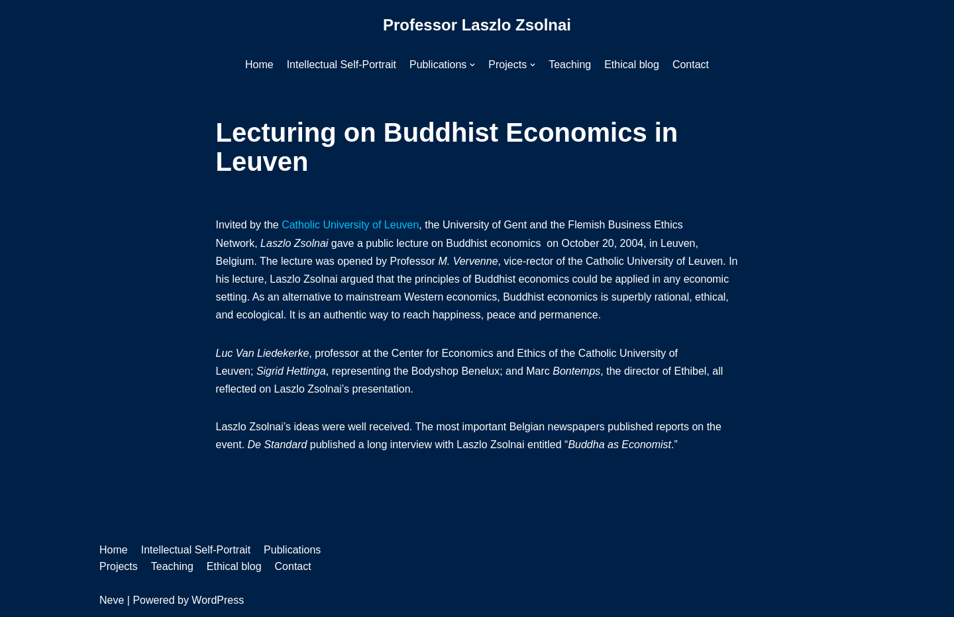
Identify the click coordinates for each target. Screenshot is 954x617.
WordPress (217, 600)
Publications (292, 549)
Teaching (570, 64)
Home (259, 64)
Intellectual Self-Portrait (341, 64)
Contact (690, 64)
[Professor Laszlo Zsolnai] (477, 25)
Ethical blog (631, 64)
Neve (111, 600)
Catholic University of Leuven (350, 224)
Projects (118, 566)
